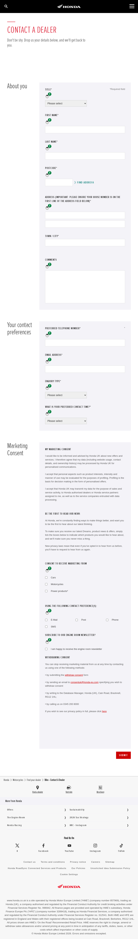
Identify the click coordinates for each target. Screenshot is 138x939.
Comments (51, 260)
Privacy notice (78, 862)
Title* (48, 89)
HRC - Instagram (78, 825)
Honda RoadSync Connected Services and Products (37, 868)
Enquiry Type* (58, 381)
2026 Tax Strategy (79, 817)
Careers (95, 862)
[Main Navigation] (132, 6)
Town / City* (52, 236)
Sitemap (109, 862)
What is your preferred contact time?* (68, 407)
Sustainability (77, 809)
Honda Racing (14, 825)
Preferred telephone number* (68, 328)
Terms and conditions (53, 862)
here (104, 711)
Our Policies (78, 868)
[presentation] (72, 735)
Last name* (51, 142)
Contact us (30, 862)
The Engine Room (16, 817)
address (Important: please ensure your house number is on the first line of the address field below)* (82, 199)
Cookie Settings (69, 874)
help (48, 95)
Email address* (59, 355)
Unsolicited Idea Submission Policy (110, 868)
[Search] (6, 6)
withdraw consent (74, 675)
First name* (52, 115)
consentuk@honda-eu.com (85, 682)
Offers (10, 809)
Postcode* (51, 168)
